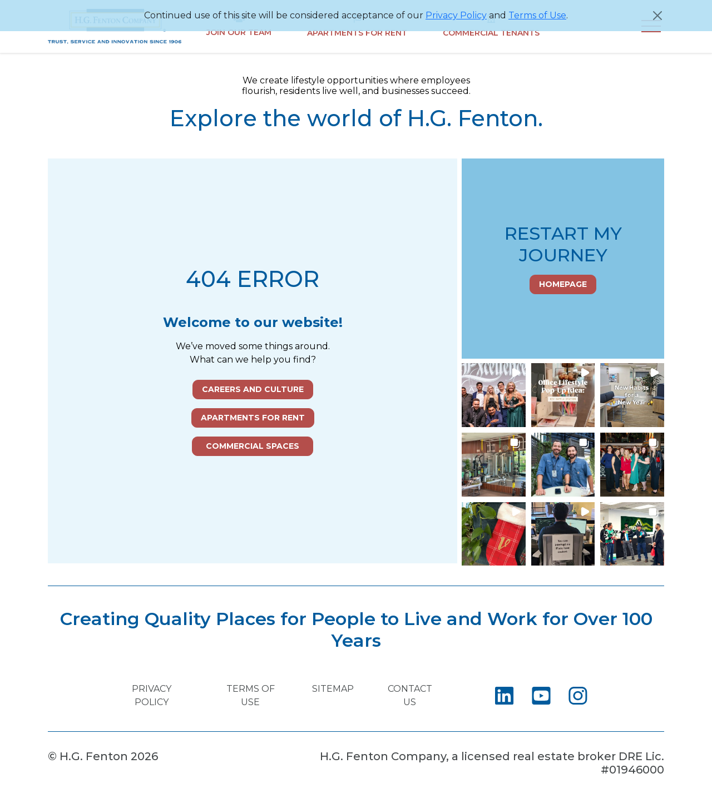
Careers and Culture (253, 389)
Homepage (563, 284)
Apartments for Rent (253, 418)
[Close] (657, 15)
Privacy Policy (456, 15)
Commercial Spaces (252, 446)
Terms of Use (537, 15)
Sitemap (333, 688)
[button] (494, 395)
